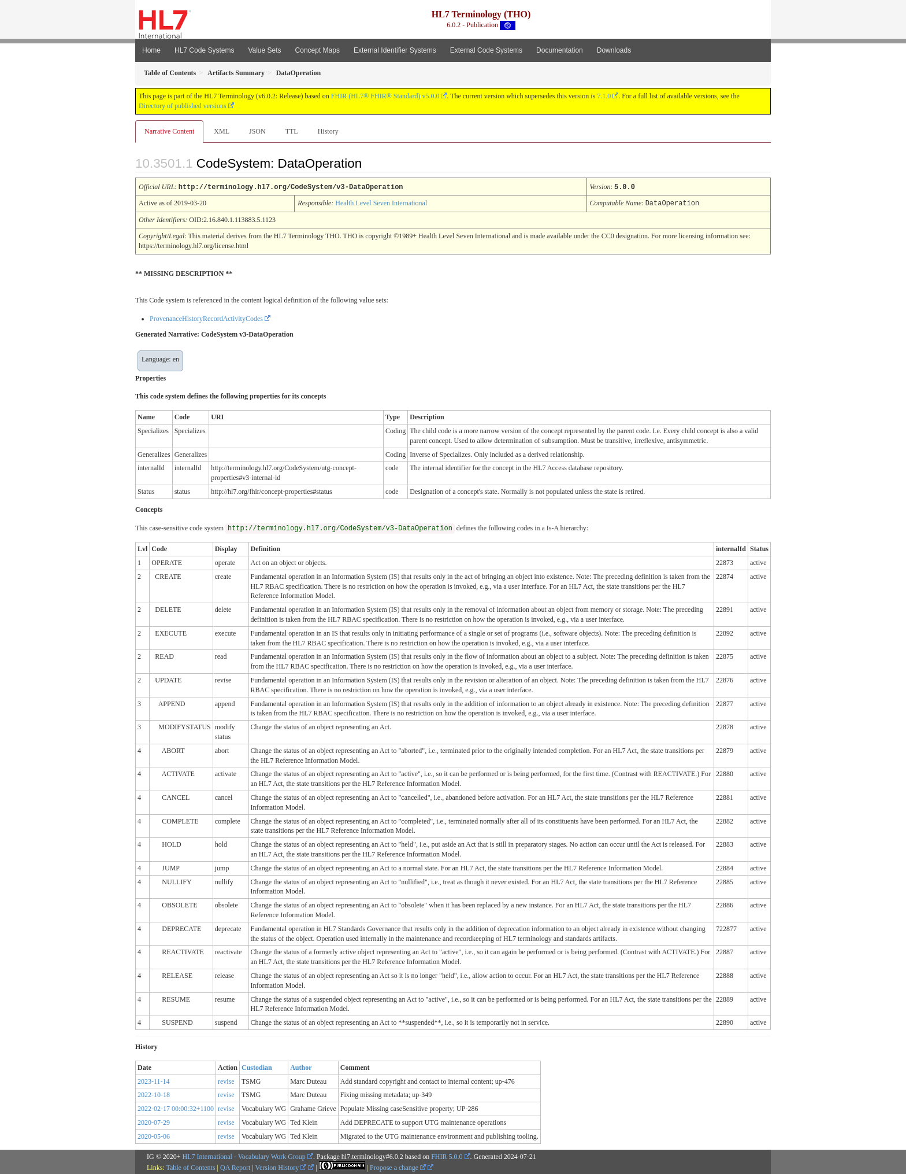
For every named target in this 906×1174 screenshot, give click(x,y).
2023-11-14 (154, 1080)
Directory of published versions (182, 106)
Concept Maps (317, 50)
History (328, 131)
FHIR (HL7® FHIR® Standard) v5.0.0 (385, 96)
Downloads (614, 50)
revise (226, 1080)
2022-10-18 (154, 1094)
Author (300, 1066)
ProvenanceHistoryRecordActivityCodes (206, 317)
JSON (257, 131)
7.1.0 (604, 96)
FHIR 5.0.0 (446, 1155)
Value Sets (264, 50)
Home (151, 50)
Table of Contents (190, 1166)
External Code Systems (486, 50)
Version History (281, 1166)
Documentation (559, 50)
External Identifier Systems (395, 50)
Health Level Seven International (381, 202)
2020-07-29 (154, 1121)
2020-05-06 (154, 1135)
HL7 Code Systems (204, 50)
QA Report (235, 1166)
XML (221, 131)
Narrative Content (169, 131)
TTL (291, 131)
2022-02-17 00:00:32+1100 (176, 1107)
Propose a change (398, 1166)
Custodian (257, 1066)
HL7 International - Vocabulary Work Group (244, 1155)
